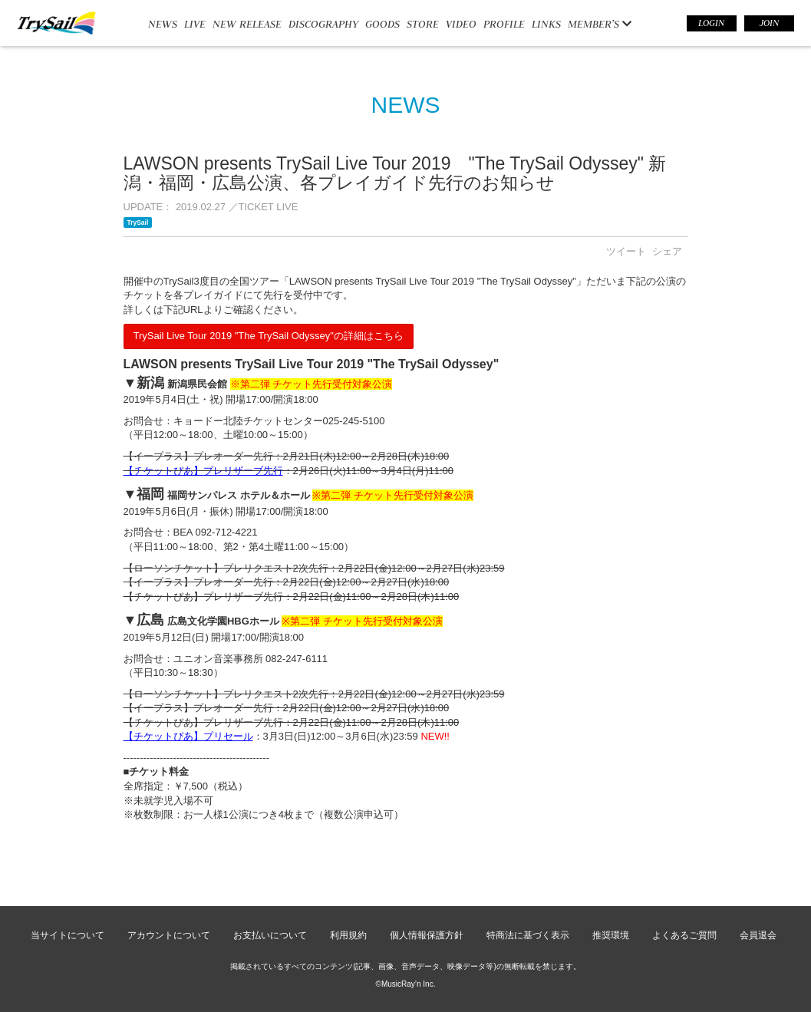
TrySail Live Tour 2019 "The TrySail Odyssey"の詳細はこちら (269, 335)
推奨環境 (610, 935)
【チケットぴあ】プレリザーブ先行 (203, 470)
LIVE (195, 24)
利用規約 (348, 935)
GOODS (382, 24)
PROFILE (504, 24)
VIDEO (461, 24)
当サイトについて (67, 935)
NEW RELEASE (247, 24)
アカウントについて (168, 935)
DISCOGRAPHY (323, 24)
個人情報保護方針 (426, 935)
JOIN (769, 23)
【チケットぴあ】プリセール (188, 736)
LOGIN (711, 23)
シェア (667, 251)
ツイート (626, 251)
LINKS (546, 24)
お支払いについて (270, 935)
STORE (423, 24)
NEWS (162, 24)
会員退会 (758, 935)
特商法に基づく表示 (527, 935)
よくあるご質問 (684, 935)
